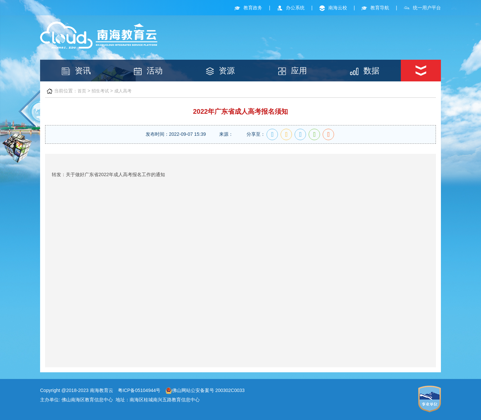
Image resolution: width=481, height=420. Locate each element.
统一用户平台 (422, 7)
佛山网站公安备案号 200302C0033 (205, 390)
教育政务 (248, 7)
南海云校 (333, 7)
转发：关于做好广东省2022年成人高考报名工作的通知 (108, 174)
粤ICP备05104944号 (139, 390)
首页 (81, 90)
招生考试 (100, 90)
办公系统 (291, 7)
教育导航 (375, 7)
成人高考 (123, 90)
